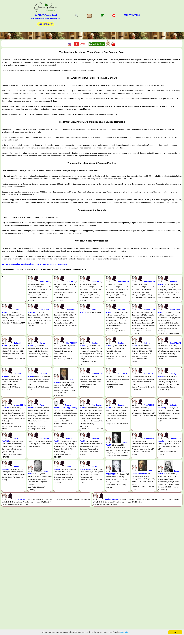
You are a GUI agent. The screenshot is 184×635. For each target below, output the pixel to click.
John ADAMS (149, 374)
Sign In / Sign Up (46, 24)
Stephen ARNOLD (111, 499)
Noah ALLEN (149, 438)
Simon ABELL (71, 310)
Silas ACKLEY (71, 343)
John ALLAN (44, 438)
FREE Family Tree (132, 15)
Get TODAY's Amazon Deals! (46, 15)
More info (124, 632)
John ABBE (70, 281)
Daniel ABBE (45, 281)
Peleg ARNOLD (19, 499)
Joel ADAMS (122, 374)
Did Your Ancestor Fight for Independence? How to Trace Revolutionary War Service (34, 264)
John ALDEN (149, 405)
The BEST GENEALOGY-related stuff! (45, 18)
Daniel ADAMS (175, 343)
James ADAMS (97, 374)
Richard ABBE (123, 281)
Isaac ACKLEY (149, 310)
